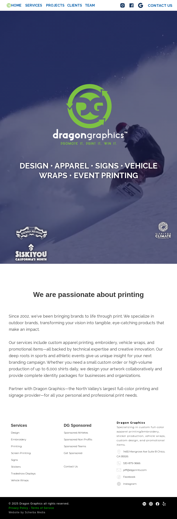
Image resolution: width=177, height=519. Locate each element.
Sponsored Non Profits (78, 439)
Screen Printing (21, 453)
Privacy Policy (18, 508)
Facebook (129, 476)
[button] (33, 5)
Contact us (160, 5)
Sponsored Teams (75, 446)
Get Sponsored (73, 453)
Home (16, 5)
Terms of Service (42, 508)
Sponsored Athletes (76, 432)
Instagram (130, 483)
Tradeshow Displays (23, 473)
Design (15, 432)
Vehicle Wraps (20, 480)
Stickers (16, 466)
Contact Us (71, 466)
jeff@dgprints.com (135, 470)
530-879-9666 (131, 463)
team (90, 5)
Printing (16, 446)
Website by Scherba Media (27, 512)
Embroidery (18, 439)
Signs (14, 459)
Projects (55, 5)
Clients (74, 5)
